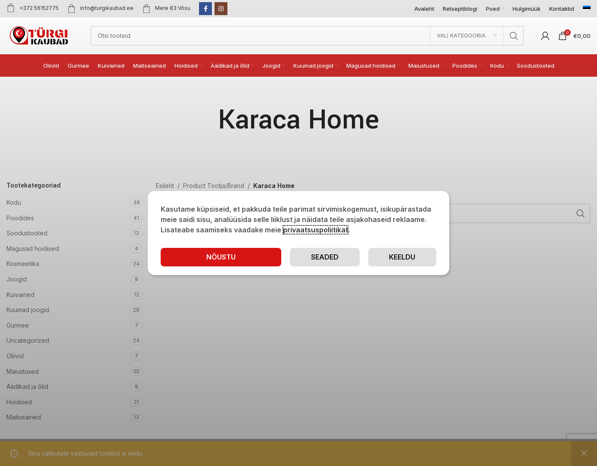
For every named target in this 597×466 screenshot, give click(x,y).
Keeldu (402, 257)
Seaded (325, 257)
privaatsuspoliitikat (315, 229)
